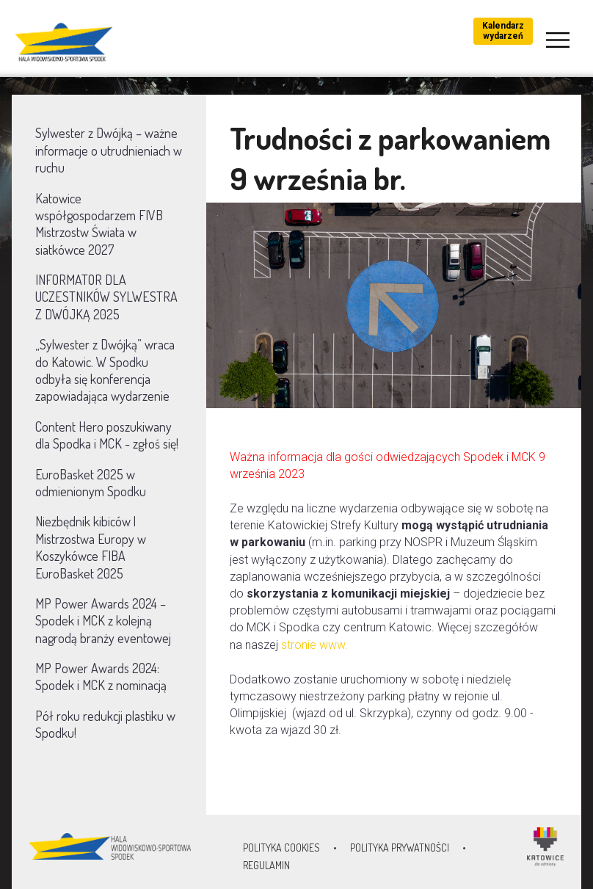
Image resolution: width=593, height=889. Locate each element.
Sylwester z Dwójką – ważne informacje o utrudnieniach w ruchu (108, 150)
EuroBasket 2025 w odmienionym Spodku (90, 482)
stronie (300, 645)
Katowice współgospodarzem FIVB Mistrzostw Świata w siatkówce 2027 (99, 224)
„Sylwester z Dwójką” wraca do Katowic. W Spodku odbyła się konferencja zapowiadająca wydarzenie (105, 370)
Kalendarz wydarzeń (503, 31)
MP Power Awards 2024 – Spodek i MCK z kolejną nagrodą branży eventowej (103, 620)
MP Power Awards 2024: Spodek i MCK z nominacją (101, 676)
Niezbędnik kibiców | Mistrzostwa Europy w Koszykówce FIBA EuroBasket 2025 (90, 547)
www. (335, 645)
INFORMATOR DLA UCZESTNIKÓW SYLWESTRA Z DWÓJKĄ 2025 (106, 297)
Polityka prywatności (399, 847)
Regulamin (266, 865)
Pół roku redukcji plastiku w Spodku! (105, 724)
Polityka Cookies (281, 847)
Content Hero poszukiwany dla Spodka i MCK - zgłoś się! (106, 434)
